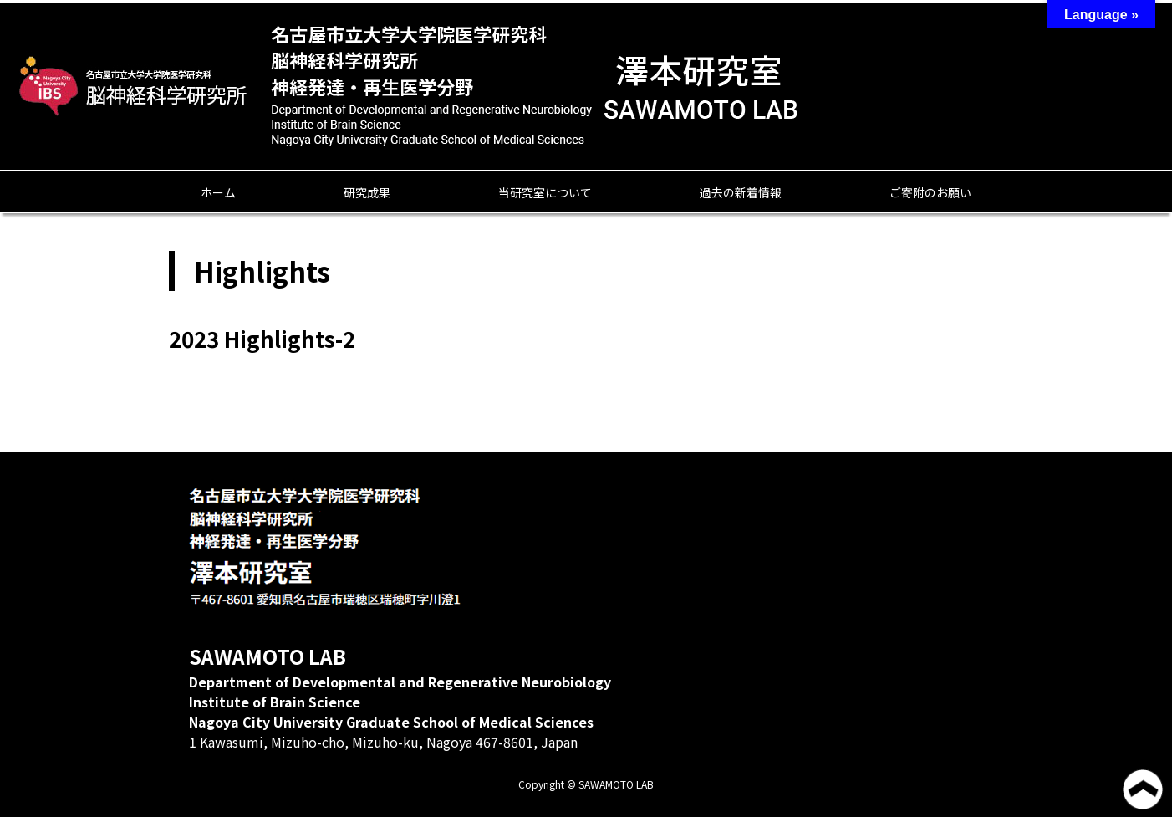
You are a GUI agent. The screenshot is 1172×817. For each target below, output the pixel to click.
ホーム (218, 192)
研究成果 (367, 192)
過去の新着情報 (741, 192)
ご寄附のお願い (930, 192)
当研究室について (545, 192)
